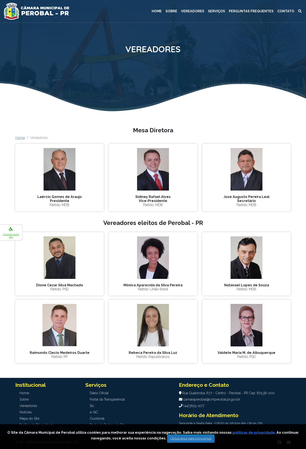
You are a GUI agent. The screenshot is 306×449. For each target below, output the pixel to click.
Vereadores (192, 11)
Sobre (171, 11)
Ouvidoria (97, 419)
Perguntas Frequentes (251, 11)
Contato (285, 11)
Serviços (216, 11)
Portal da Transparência (107, 399)
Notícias (26, 412)
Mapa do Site (29, 419)
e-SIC (94, 412)
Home (157, 11)
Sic (92, 406)
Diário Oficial (99, 393)
